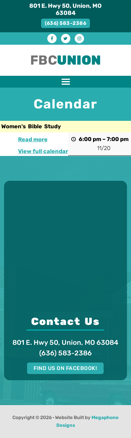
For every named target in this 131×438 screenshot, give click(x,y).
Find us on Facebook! (65, 368)
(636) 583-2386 (65, 23)
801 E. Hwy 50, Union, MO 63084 (65, 9)
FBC (65, 60)
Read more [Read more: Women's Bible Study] (33, 139)
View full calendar (43, 151)
